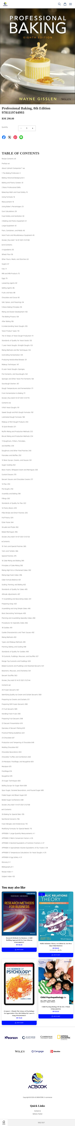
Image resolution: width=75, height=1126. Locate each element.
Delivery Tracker (37, 1114)
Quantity (5, 127)
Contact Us (37, 1111)
